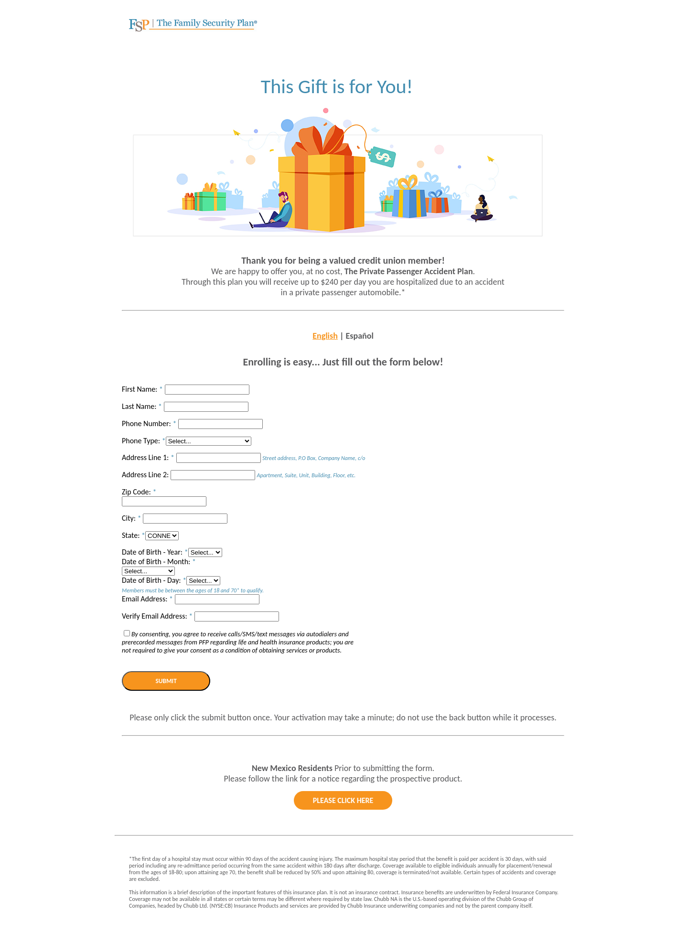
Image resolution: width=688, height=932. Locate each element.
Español (360, 336)
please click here (343, 800)
